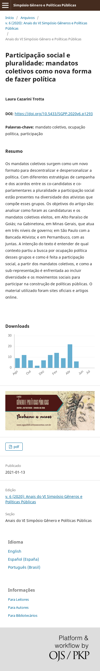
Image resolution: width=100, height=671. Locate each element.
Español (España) (23, 559)
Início (9, 17)
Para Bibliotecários (22, 615)
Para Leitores (18, 599)
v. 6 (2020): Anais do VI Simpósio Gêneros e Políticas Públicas (46, 26)
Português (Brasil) (24, 567)
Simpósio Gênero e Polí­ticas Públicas (44, 5)
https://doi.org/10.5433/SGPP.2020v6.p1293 (54, 113)
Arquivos (28, 17)
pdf (16, 446)
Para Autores (18, 607)
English (14, 551)
